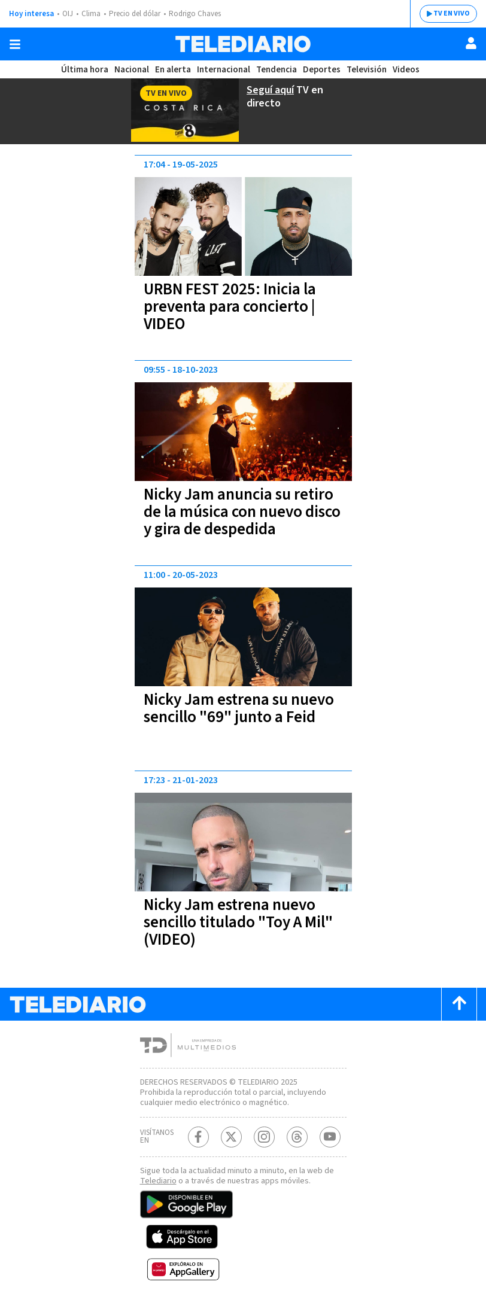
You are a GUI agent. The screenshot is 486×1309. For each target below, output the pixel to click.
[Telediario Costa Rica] (243, 44)
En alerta (173, 69)
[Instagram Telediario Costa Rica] (264, 1137)
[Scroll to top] (459, 1004)
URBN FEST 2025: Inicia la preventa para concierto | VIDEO (230, 307)
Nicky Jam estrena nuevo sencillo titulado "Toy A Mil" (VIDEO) (238, 922)
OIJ (67, 13)
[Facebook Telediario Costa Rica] (198, 1137)
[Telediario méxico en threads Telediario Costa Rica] (297, 1137)
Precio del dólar (134, 13)
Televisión (367, 69)
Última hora (84, 69)
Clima (91, 13)
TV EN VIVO (451, 13)
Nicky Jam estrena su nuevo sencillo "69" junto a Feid (239, 708)
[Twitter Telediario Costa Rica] (231, 1137)
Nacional (131, 69)
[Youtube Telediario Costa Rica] (330, 1137)
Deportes (322, 69)
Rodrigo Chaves (195, 13)
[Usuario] (471, 43)
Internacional (223, 69)
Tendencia (276, 69)
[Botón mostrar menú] (15, 44)
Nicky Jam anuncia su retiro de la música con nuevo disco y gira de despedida (242, 512)
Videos (406, 69)
